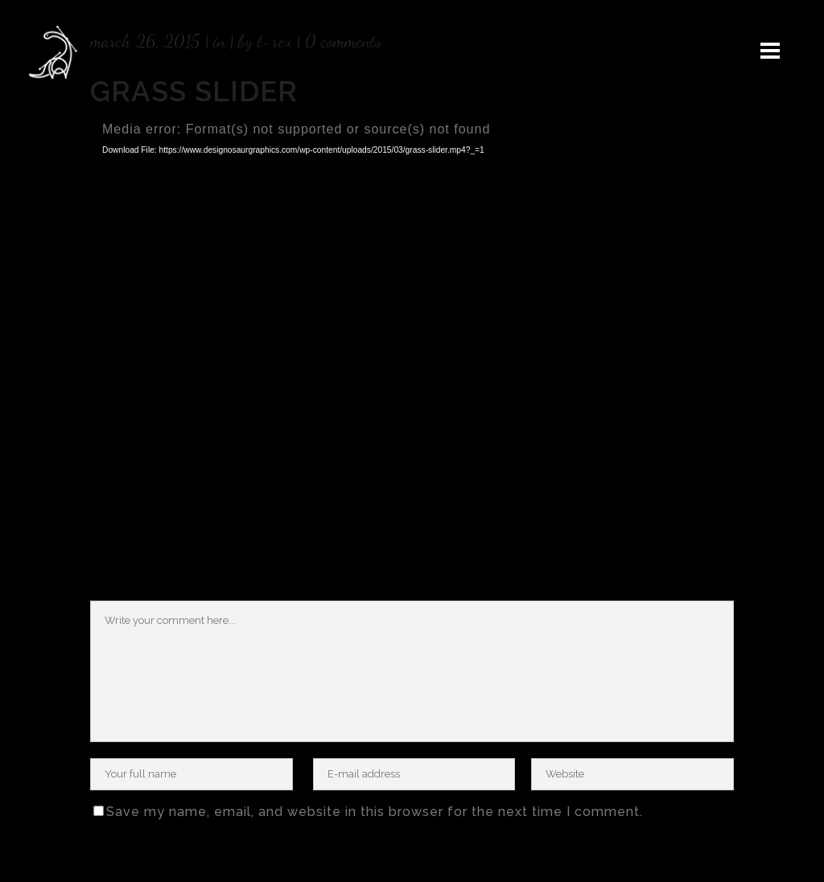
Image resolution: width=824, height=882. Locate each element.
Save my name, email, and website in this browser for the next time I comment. (374, 811)
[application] (412, 301)
